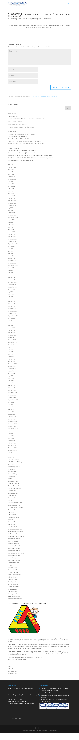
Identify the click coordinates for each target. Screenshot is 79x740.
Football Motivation (13, 517)
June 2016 (11, 224)
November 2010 (12, 366)
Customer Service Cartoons (16, 510)
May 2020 (10, 172)
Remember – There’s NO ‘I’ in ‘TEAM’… (19, 139)
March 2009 (11, 414)
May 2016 (10, 227)
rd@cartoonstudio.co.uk (19, 659)
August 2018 (11, 186)
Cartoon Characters (14, 483)
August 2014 (11, 268)
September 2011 (13, 342)
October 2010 (12, 368)
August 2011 (11, 344)
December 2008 (12, 421)
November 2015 (12, 239)
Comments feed (12, 671)
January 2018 (12, 200)
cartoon (10, 479)
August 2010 (11, 373)
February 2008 (12, 443)
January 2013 (12, 306)
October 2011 (12, 340)
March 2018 (11, 196)
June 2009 (11, 407)
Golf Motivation (12, 527)
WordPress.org (12, 673)
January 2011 (12, 361)
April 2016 (11, 229)
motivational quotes (14, 560)
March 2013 (11, 301)
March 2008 (11, 440)
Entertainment (12, 514)
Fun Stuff (10, 519)
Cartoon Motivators (13, 493)
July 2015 (10, 248)
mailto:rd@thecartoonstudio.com (17, 124)
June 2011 (11, 349)
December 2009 (12, 392)
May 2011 (10, 352)
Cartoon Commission (14, 486)
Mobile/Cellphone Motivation (16, 546)
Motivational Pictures (14, 555)
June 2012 (11, 323)
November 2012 (12, 311)
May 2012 (10, 325)
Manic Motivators (13, 541)
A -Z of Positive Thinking (15, 462)
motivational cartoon (14, 551)
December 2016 (12, 215)
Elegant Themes (35, 737)
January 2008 (12, 445)
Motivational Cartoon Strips (16, 553)
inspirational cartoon (14, 538)
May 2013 (10, 296)
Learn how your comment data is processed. (44, 97)
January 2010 (12, 390)
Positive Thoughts (13, 572)
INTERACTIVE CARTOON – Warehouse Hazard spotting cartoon (26, 143)
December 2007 (12, 448)
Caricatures (11, 476)
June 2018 (11, 189)
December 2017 (12, 203)
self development (13, 577)
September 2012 (13, 316)
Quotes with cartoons (14, 575)
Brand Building (12, 474)
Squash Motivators (13, 587)
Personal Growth (13, 567)
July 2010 (10, 376)
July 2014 (10, 270)
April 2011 (11, 354)
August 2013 (11, 289)
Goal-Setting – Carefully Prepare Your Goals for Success (24, 141)
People (10, 565)
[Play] (10, 725)
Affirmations (11, 469)
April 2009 (11, 412)
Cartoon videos (12, 498)
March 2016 (11, 232)
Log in (9, 666)
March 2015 (11, 258)
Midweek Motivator (13, 543)
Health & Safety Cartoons (15, 531)
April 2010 (11, 383)
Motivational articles (14, 548)
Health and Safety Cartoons (16, 536)
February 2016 (12, 234)
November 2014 (12, 263)
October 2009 (12, 397)
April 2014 (11, 275)
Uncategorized (37, 19)
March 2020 (11, 176)
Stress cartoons (12, 589)
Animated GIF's (12, 471)
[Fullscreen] (37, 725)
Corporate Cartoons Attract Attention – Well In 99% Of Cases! (34, 155)
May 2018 (10, 191)
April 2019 (11, 184)
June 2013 (11, 294)
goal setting (11, 524)
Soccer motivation (13, 584)
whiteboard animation (14, 596)
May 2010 (10, 380)
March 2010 (11, 385)
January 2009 (12, 419)
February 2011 (12, 359)
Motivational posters (14, 558)
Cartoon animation (13, 481)
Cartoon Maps (12, 490)
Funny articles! (12, 522)
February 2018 (12, 198)
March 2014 (11, 277)
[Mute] (34, 725)
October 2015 (12, 241)
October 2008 (12, 426)
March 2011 (11, 356)
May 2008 (10, 436)
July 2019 (10, 181)
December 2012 (12, 308)
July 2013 (10, 292)
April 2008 (11, 438)
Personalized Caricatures (15, 570)
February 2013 (12, 304)
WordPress (53, 737)
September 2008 (13, 428)
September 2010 (13, 371)
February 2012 (12, 330)
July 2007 (10, 452)
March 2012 (11, 328)
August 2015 (11, 246)
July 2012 (10, 321)
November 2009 (12, 395)
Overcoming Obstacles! (26, 160)
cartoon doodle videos (14, 488)
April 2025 (11, 169)
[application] (24, 718)
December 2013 (12, 282)
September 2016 (13, 217)
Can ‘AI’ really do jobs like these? (17, 136)
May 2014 (10, 272)
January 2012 (12, 332)
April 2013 (11, 299)
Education (11, 512)
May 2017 (10, 210)
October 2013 (12, 284)
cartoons (10, 500)
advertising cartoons (14, 467)
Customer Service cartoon (15, 507)
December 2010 (12, 364)
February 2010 (12, 388)
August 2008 (11, 431)
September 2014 (13, 265)
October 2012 (12, 313)
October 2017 (12, 205)
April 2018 (11, 193)
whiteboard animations (15, 598)
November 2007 (12, 450)
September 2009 (13, 400)
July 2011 (10, 347)
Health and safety (13, 534)
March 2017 (11, 213)
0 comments (47, 19)
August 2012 (11, 318)
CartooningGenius (15, 19)
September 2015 (13, 244)
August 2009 (11, 402)
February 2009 (12, 416)
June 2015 (11, 251)
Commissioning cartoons (15, 503)
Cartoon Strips (12, 495)
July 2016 (10, 222)
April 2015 (11, 256)
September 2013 (13, 287)
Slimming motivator (13, 582)
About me (11, 464)
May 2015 (10, 253)
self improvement (13, 579)
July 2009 (10, 404)
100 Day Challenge (13, 459)
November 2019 (12, 179)
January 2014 (12, 280)
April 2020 (11, 174)
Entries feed (11, 669)
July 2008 (10, 433)
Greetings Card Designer (15, 529)
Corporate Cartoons (14, 505)
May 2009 (10, 409)
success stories (12, 591)
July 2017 (10, 208)
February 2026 (12, 167)
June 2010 (11, 378)
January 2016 (12, 236)
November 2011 (12, 337)
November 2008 (12, 424)
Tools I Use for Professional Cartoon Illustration (22, 134)
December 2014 (12, 260)
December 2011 (12, 335)
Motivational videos (14, 563)
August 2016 (11, 220)
